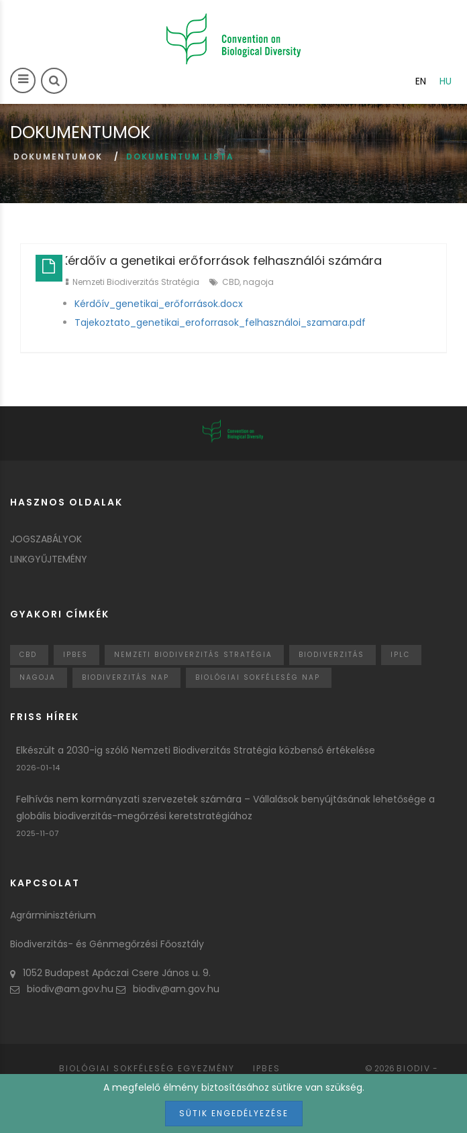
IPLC (400, 655)
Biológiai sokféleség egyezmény (147, 1068)
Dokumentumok (58, 156)
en (420, 81)
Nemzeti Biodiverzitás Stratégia (135, 282)
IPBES (75, 655)
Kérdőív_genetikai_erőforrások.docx (158, 303)
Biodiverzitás (331, 655)
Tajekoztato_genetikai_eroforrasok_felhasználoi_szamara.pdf (220, 322)
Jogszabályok (46, 539)
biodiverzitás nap (125, 677)
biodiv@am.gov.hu (61, 989)
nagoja (258, 282)
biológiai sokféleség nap (257, 677)
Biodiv (414, 1068)
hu (445, 81)
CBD (231, 282)
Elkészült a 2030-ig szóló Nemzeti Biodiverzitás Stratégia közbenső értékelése (195, 750)
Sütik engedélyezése (234, 1113)
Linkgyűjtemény (48, 559)
